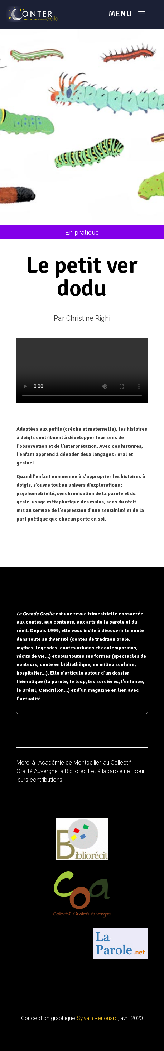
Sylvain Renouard (97, 1018)
